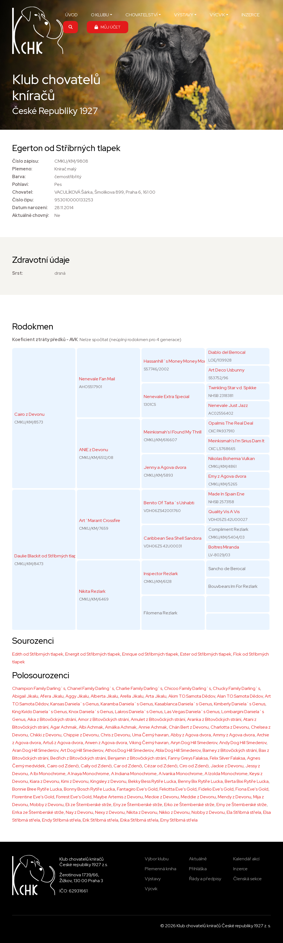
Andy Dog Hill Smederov (242, 742)
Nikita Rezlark (92, 591)
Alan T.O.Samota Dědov (240, 696)
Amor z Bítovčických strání (103, 719)
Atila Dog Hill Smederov (178, 750)
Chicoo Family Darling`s (187, 688)
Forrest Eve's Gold (73, 797)
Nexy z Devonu (110, 812)
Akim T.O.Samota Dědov (191, 696)
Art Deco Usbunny (226, 370)
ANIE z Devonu (93, 450)
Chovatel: (22, 192)
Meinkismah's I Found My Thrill (172, 432)
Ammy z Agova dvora (234, 735)
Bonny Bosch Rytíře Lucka (89, 789)
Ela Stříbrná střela (244, 812)
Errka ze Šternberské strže (38, 812)
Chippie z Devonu (81, 735)
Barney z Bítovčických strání (230, 750)
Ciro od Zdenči (194, 766)
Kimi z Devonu (74, 781)
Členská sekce (247, 879)
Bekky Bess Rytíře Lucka (152, 781)
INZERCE (251, 15)
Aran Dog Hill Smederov (35, 750)
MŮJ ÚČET (107, 27)
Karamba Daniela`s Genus (127, 704)
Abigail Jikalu (25, 696)
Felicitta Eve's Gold (177, 789)
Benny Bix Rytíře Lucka (200, 781)
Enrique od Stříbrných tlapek (150, 654)
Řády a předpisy (205, 879)
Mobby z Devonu (47, 804)
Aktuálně (198, 859)
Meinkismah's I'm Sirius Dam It (236, 441)
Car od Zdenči (128, 766)
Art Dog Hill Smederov (81, 750)
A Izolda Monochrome (226, 773)
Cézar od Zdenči (160, 766)
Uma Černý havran (150, 735)
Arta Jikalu (155, 696)
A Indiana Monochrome (134, 773)
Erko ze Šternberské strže (189, 804)
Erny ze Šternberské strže (241, 804)
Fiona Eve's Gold (251, 789)
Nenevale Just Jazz (228, 405)
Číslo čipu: (23, 200)
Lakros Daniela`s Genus (139, 712)
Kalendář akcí (246, 859)
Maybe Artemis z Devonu (118, 797)
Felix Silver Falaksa (227, 758)
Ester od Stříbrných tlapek (205, 654)
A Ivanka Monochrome (181, 773)
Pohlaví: (20, 184)
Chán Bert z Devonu (189, 727)
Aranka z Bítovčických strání (214, 719)
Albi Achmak (91, 727)
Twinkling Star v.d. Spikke (232, 388)
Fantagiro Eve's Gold (137, 789)
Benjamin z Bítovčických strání (137, 758)
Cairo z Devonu (29, 414)
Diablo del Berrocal (226, 352)
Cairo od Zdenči (63, 766)
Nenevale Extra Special (166, 396)
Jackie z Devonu (227, 766)
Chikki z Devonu (45, 735)
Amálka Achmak (121, 727)
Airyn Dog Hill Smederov (194, 742)
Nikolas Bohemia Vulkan (231, 458)
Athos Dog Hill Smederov (129, 750)
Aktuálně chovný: (30, 215)
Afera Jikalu (52, 696)
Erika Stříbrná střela (139, 820)
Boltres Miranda (223, 547)
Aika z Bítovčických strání (51, 719)
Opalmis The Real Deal (230, 423)
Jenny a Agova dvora (165, 467)
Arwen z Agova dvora (106, 742)
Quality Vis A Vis (224, 512)
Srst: (17, 273)
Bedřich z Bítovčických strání (78, 758)
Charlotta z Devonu (230, 727)
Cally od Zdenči (96, 766)
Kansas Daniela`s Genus (74, 704)
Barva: (19, 177)
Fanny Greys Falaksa (188, 758)
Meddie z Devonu (198, 797)
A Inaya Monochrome (88, 773)
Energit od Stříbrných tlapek (92, 654)
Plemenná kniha (160, 869)
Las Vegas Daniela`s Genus (191, 712)
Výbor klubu (157, 859)
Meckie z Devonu (162, 797)
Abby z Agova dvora (191, 735)
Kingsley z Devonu (108, 781)
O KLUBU (100, 15)
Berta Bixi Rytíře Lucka (247, 781)
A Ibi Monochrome (47, 773)
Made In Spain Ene (226, 494)
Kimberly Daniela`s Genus (239, 704)
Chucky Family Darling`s (236, 688)
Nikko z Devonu (174, 812)
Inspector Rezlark (161, 573)
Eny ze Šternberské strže (137, 804)
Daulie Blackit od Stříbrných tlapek (48, 556)
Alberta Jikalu (104, 696)
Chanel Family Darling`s (90, 688)
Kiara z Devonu (44, 781)
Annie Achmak (152, 727)
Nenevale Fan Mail (97, 379)
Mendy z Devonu (234, 797)
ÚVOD (71, 15)
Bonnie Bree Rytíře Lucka (37, 789)
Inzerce (240, 869)
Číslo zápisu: (25, 161)
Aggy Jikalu (77, 696)
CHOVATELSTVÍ (141, 15)
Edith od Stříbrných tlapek (37, 654)
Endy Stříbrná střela (61, 820)
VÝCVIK (217, 15)
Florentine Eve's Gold (33, 797)
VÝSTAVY (183, 15)
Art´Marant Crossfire (99, 520)
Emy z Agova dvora (227, 476)
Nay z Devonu (79, 812)
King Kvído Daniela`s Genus (39, 712)
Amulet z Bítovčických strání (158, 719)
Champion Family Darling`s (38, 688)
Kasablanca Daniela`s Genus (183, 704)
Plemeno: (22, 169)
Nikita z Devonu (142, 812)
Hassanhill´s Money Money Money (178, 361)
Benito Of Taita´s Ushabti (169, 503)
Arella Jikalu (131, 696)
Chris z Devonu (115, 735)
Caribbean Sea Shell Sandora (172, 538)
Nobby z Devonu (208, 812)
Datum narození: (30, 208)
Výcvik (151, 889)
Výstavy (153, 879)
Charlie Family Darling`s (139, 688)
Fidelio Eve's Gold (216, 789)
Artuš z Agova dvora (63, 742)
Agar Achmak (63, 727)
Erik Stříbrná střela (100, 820)
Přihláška (198, 869)
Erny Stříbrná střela (179, 820)
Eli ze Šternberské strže (88, 804)
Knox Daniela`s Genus (91, 712)
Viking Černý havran (149, 742)
